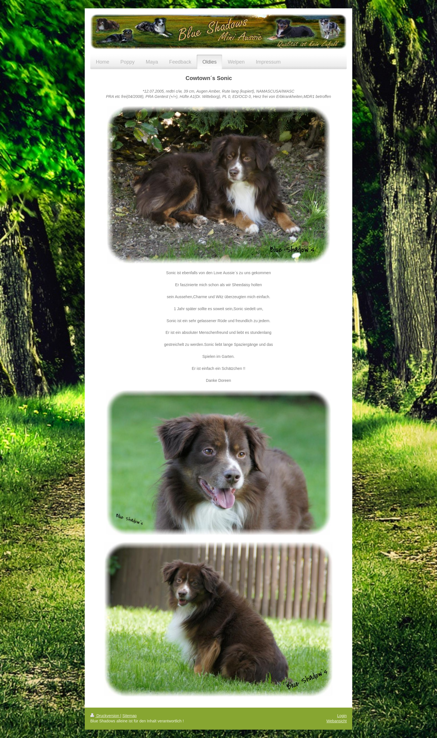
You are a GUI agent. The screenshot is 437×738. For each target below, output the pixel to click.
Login (342, 715)
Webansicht (336, 721)
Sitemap (129, 715)
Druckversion (105, 715)
